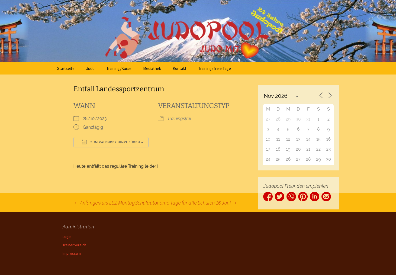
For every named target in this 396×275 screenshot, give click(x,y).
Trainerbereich (74, 244)
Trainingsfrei (179, 118)
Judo (90, 68)
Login (67, 236)
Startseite (66, 68)
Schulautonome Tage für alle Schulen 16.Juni (186, 202)
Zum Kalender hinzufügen (111, 142)
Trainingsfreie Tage (214, 68)
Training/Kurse (118, 68)
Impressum (72, 253)
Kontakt (179, 68)
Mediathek (152, 68)
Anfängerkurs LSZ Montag (104, 202)
